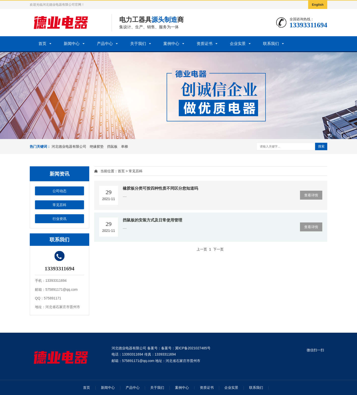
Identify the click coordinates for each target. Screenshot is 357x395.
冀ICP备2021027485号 (192, 348)
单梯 (124, 146)
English (318, 4)
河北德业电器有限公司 (69, 146)
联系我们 (271, 43)
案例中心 (171, 43)
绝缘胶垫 (97, 146)
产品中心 (105, 43)
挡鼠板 (112, 146)
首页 (42, 43)
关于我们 (138, 43)
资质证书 (204, 43)
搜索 (321, 146)
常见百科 (59, 205)
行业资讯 (59, 219)
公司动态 (59, 191)
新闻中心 (72, 43)
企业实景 (238, 43)
